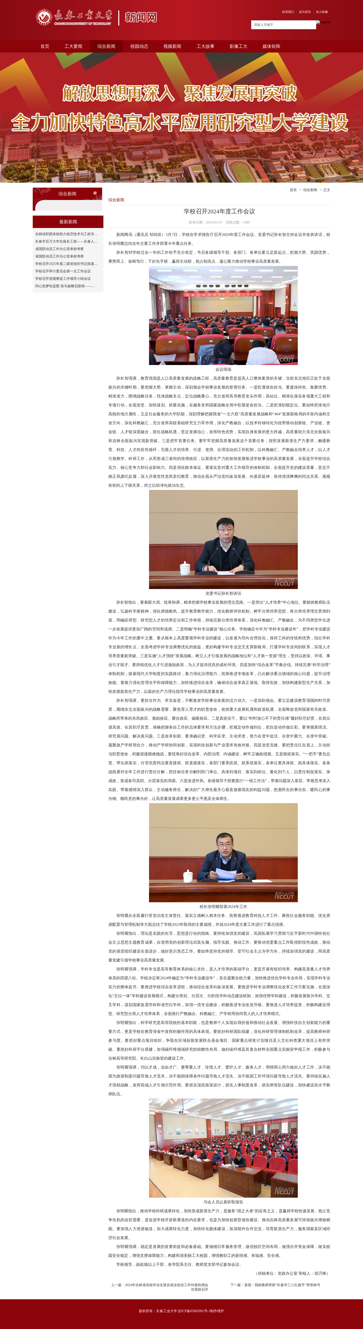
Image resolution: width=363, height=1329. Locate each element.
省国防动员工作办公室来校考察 (59, 249)
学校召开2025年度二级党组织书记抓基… (66, 264)
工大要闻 (73, 46)
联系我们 (288, 12)
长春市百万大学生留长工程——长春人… (66, 241)
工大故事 (205, 46)
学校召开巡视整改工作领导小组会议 (63, 279)
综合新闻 (106, 46)
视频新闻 (172, 46)
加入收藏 (322, 12)
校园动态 (139, 46)
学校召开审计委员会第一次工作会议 (63, 271)
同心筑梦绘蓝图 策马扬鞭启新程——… (65, 286)
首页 (44, 46)
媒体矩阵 (271, 46)
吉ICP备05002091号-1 (194, 1311)
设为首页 (305, 12)
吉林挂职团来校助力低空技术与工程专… (66, 234)
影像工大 (238, 46)
